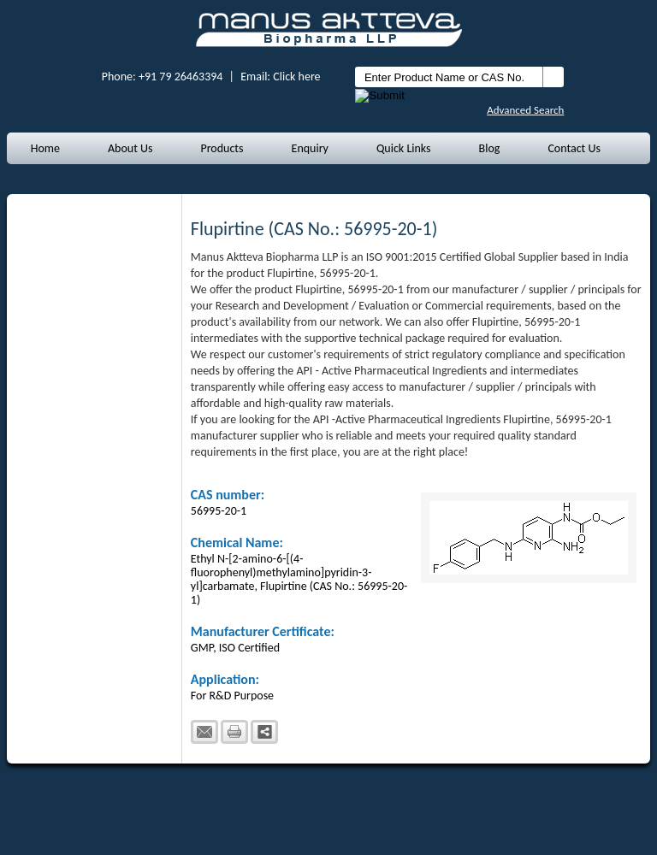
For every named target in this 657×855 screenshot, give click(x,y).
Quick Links (403, 148)
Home (45, 148)
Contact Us (574, 148)
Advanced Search (525, 109)
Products (221, 148)
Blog (489, 148)
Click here (296, 76)
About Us (130, 148)
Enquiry (310, 148)
